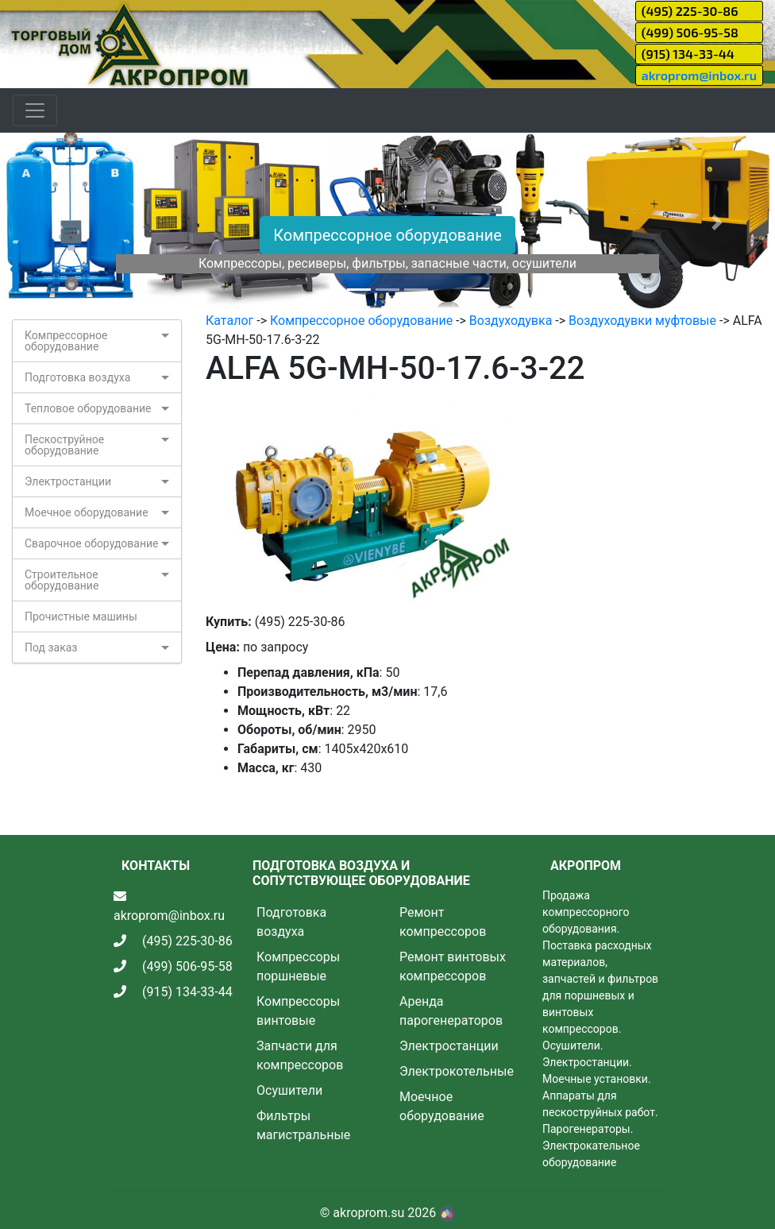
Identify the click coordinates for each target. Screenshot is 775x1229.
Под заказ (51, 647)
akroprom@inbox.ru (699, 75)
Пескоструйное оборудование (64, 445)
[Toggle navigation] (35, 110)
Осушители (289, 1090)
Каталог (229, 320)
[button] (58, 222)
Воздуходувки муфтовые (642, 320)
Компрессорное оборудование (387, 235)
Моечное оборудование (86, 512)
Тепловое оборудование (88, 408)
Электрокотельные (456, 1071)
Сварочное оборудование (92, 543)
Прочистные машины (81, 616)
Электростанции (68, 481)
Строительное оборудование (61, 580)
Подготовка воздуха (77, 377)
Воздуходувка (511, 320)
